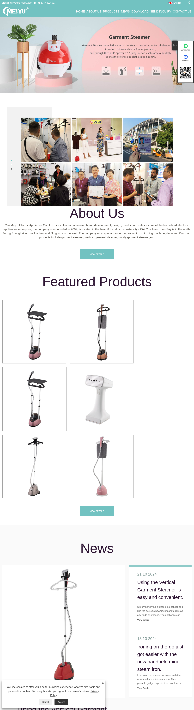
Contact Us (182, 11)
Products (111, 11)
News (125, 11)
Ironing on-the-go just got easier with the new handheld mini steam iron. (160, 580)
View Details (97, 254)
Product (127, 695)
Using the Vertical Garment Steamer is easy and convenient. (160, 515)
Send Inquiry (160, 11)
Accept (61, 702)
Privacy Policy (107, 695)
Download (140, 11)
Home (80, 11)
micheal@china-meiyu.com (18, 2)
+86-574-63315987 (45, 2)
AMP (118, 695)
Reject (45, 702)
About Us (93, 11)
